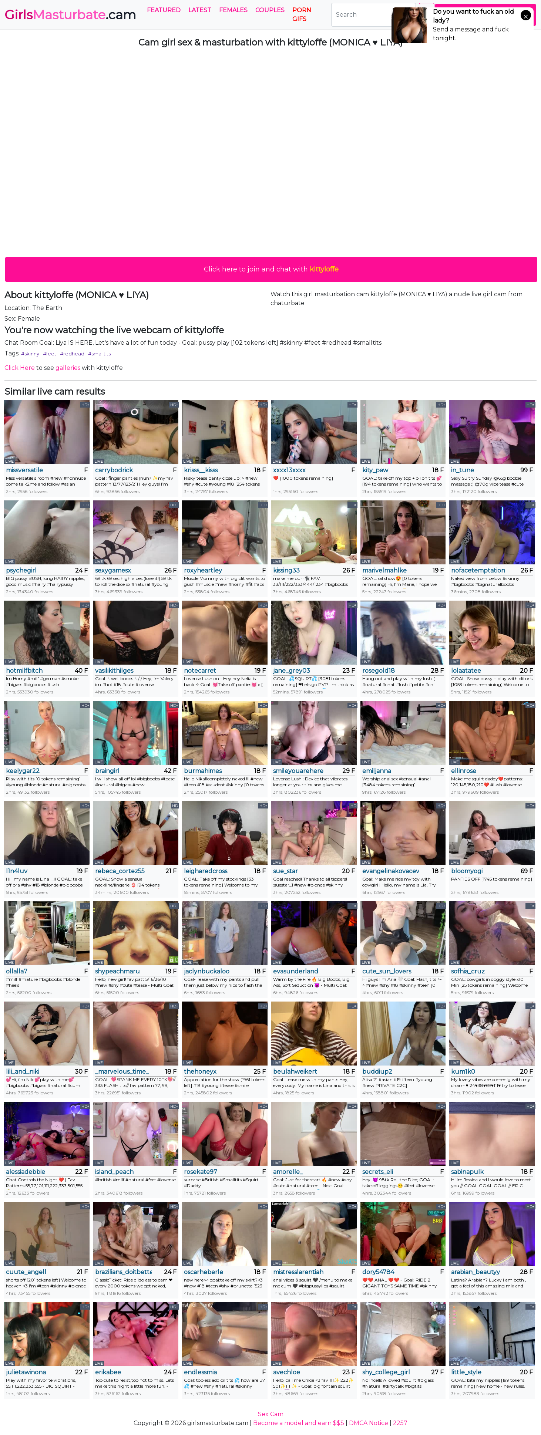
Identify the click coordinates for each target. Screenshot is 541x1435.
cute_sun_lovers (386, 971)
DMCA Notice (368, 1422)
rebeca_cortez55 (120, 871)
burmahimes (203, 770)
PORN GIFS (301, 15)
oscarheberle (203, 1272)
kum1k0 (463, 1071)
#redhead (72, 354)
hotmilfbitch (24, 670)
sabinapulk (467, 1171)
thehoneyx (200, 1071)
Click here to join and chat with (271, 269)
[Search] (373, 15)
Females (233, 10)
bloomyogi (467, 871)
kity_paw (375, 470)
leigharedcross (205, 871)
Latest (199, 10)
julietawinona (26, 1372)
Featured (164, 10)
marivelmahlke (384, 570)
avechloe (286, 1372)
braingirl (107, 770)
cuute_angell (26, 1272)
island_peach (114, 1171)
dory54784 (378, 1272)
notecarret (200, 670)
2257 (400, 1422)
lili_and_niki (22, 1071)
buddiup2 (377, 1071)
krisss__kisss (201, 470)
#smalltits (99, 354)
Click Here (19, 367)
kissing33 (286, 570)
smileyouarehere (298, 770)
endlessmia (200, 1372)
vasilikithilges (114, 670)
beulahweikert (295, 1071)
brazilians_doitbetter (123, 1272)
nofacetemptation (478, 570)
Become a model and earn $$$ (298, 1422)
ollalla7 (16, 971)
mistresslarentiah (298, 1272)
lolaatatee (466, 670)
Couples (270, 10)
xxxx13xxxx (289, 470)
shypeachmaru (117, 971)
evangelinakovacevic (390, 871)
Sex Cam (270, 1414)
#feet (49, 354)
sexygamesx (113, 570)
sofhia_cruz (468, 971)
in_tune (462, 470)
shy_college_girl (386, 1372)
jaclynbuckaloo (206, 971)
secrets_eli (377, 1171)
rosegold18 (378, 670)
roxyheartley (203, 570)
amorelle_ (288, 1171)
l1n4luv (16, 871)
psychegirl (21, 570)
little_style (466, 1372)
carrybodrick (114, 470)
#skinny (30, 354)
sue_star (285, 871)
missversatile (24, 470)
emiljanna (376, 770)
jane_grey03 (291, 670)
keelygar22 (23, 770)
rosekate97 (200, 1171)
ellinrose (463, 770)
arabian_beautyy (475, 1272)
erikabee (108, 1372)
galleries (68, 367)
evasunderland (295, 971)
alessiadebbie (25, 1171)
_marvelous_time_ (122, 1071)
